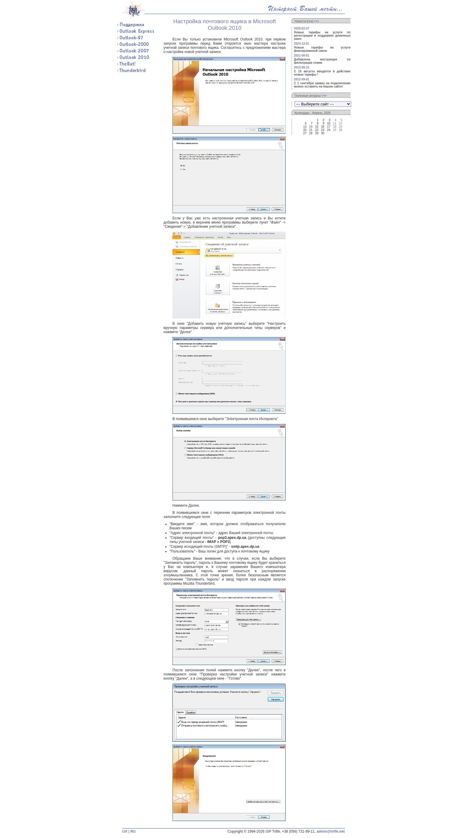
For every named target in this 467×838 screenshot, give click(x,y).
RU (133, 831)
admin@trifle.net (331, 831)
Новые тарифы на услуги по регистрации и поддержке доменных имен (322, 35)
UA (124, 831)
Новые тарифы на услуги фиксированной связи (322, 49)
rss (310, 21)
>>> (316, 21)
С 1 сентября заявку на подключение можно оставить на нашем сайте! (322, 85)
